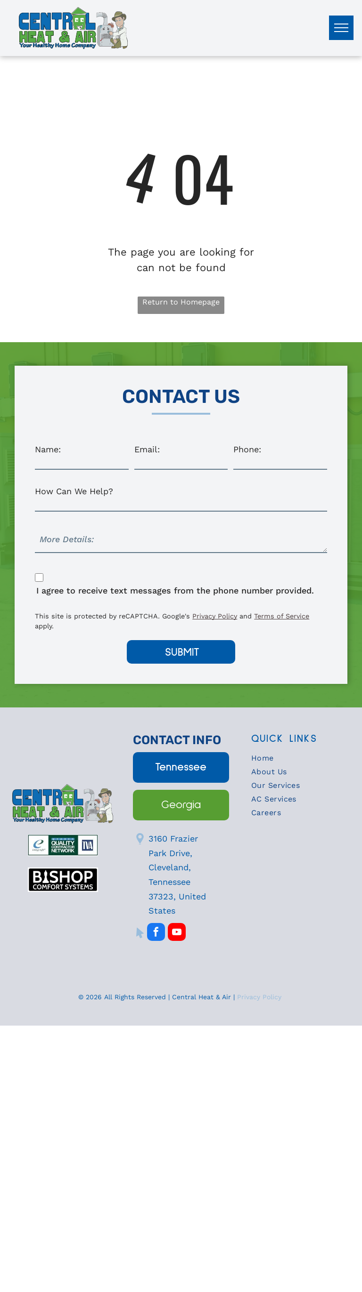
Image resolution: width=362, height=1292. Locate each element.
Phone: (247, 449)
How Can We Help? (74, 491)
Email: (147, 449)
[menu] (341, 28)
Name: (48, 449)
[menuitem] (299, 725)
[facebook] (156, 898)
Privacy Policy (260, 962)
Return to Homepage (181, 301)
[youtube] (177, 898)
